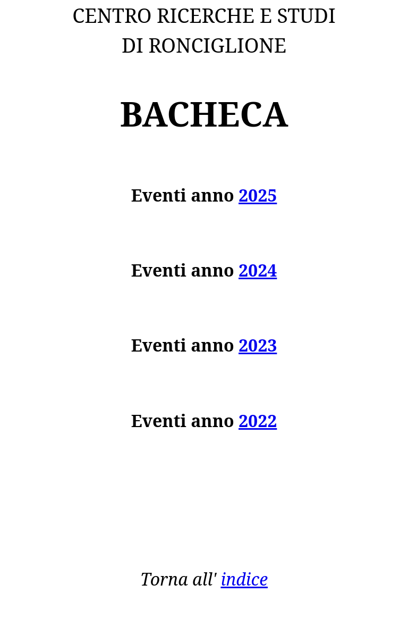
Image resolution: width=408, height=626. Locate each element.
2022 (258, 420)
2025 (258, 194)
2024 (258, 269)
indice (244, 578)
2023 (258, 344)
